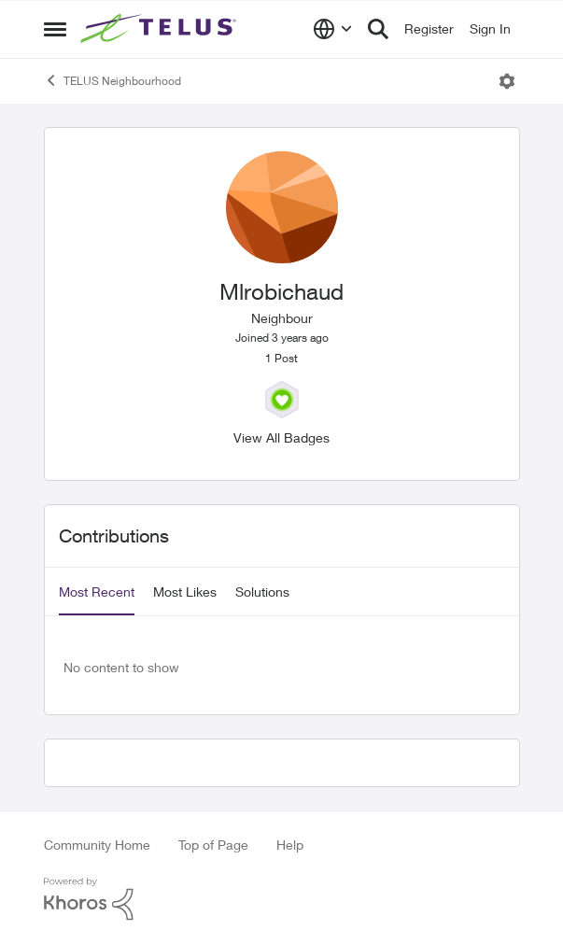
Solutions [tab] (262, 591)
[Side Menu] (55, 29)
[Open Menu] (507, 81)
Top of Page (213, 844)
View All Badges (281, 437)
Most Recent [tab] (96, 591)
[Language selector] (332, 29)
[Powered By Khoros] (282, 899)
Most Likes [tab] (185, 591)
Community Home (97, 844)
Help (289, 844)
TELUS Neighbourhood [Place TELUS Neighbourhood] (112, 80)
